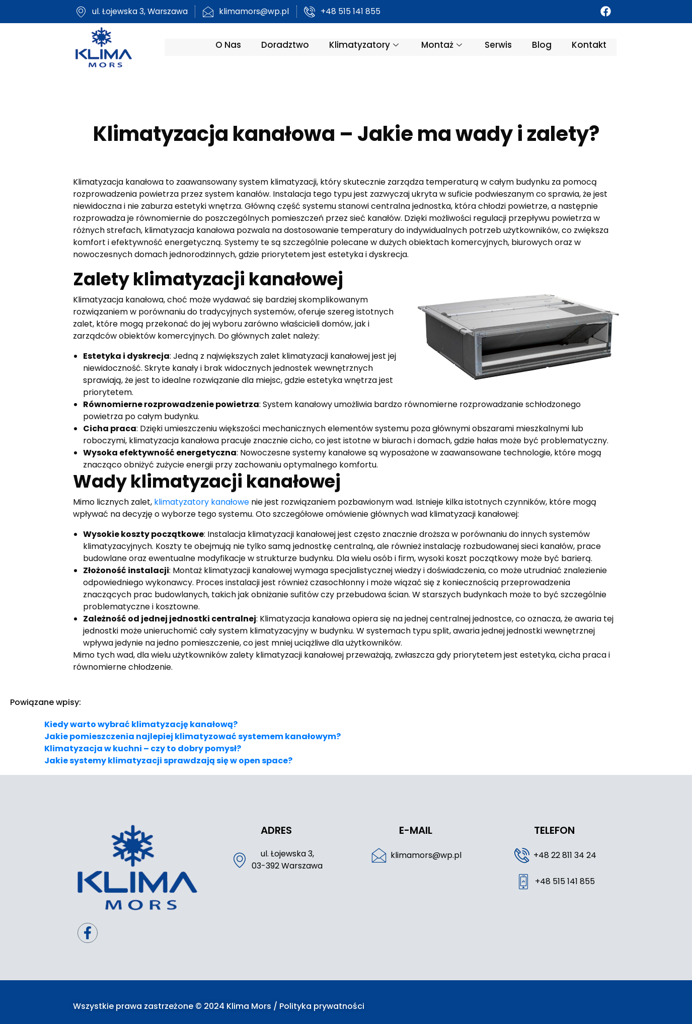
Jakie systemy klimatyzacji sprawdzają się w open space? (168, 748)
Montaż (451, 47)
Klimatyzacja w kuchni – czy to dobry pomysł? (142, 736)
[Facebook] (615, 11)
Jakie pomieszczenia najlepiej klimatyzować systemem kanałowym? (192, 724)
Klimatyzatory (374, 47)
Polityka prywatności (313, 997)
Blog (550, 47)
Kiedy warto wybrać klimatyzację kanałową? (141, 712)
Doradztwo (294, 47)
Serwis (506, 47)
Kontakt (597, 47)
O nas (237, 47)
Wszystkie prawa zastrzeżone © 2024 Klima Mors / (167, 997)
